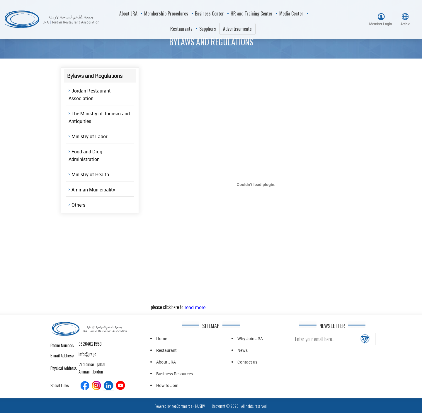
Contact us (247, 362)
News (242, 350)
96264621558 (84, 343)
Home (161, 338)
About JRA (166, 362)
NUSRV (200, 406)
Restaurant (166, 350)
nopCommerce (181, 406)
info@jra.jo (84, 354)
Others (78, 205)
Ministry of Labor (89, 136)
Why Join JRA (250, 338)
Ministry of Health (90, 174)
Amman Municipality (93, 189)
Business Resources (174, 373)
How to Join (167, 385)
